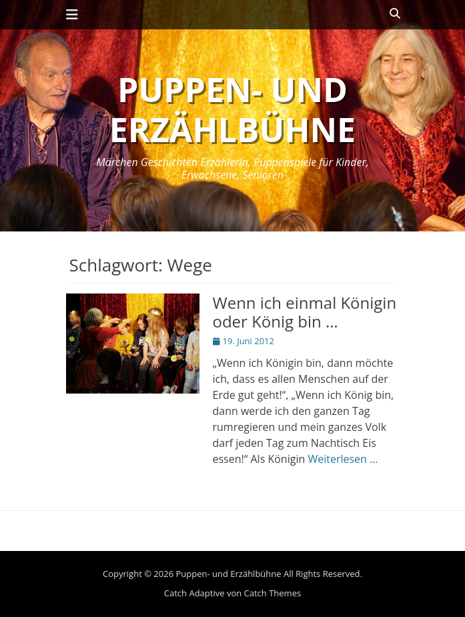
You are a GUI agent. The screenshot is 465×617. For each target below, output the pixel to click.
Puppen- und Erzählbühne (232, 109)
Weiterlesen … (343, 459)
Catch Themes (273, 593)
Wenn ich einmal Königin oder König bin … (305, 312)
